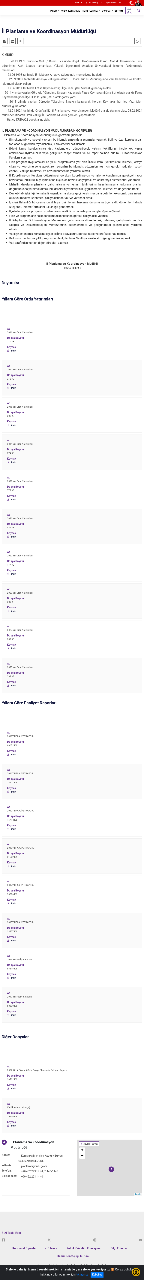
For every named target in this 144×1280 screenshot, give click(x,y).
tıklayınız (82, 1274)
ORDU (64, 11)
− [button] (82, 1156)
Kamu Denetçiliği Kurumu (73, 1256)
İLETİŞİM (119, 11)
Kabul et (97, 1274)
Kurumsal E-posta (24, 1248)
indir (11, 350)
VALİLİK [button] (53, 11)
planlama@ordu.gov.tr (34, 1166)
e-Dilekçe (51, 1248)
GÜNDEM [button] (106, 11)
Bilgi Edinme (119, 1248)
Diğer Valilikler (112, 3)
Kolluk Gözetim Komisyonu (84, 1248)
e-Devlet (76, 3)
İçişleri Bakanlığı (92, 3)
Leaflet (138, 1194)
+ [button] (82, 1150)
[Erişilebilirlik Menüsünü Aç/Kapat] (136, 1272)
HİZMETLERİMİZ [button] (90, 11)
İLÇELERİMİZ (74, 11)
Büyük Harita (90, 1143)
